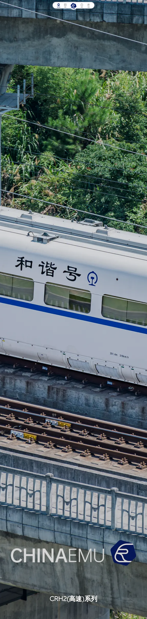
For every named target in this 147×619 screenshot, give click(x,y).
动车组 (58, 5)
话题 (88, 5)
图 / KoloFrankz (140, 617)
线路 (65, 5)
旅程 (81, 5)
